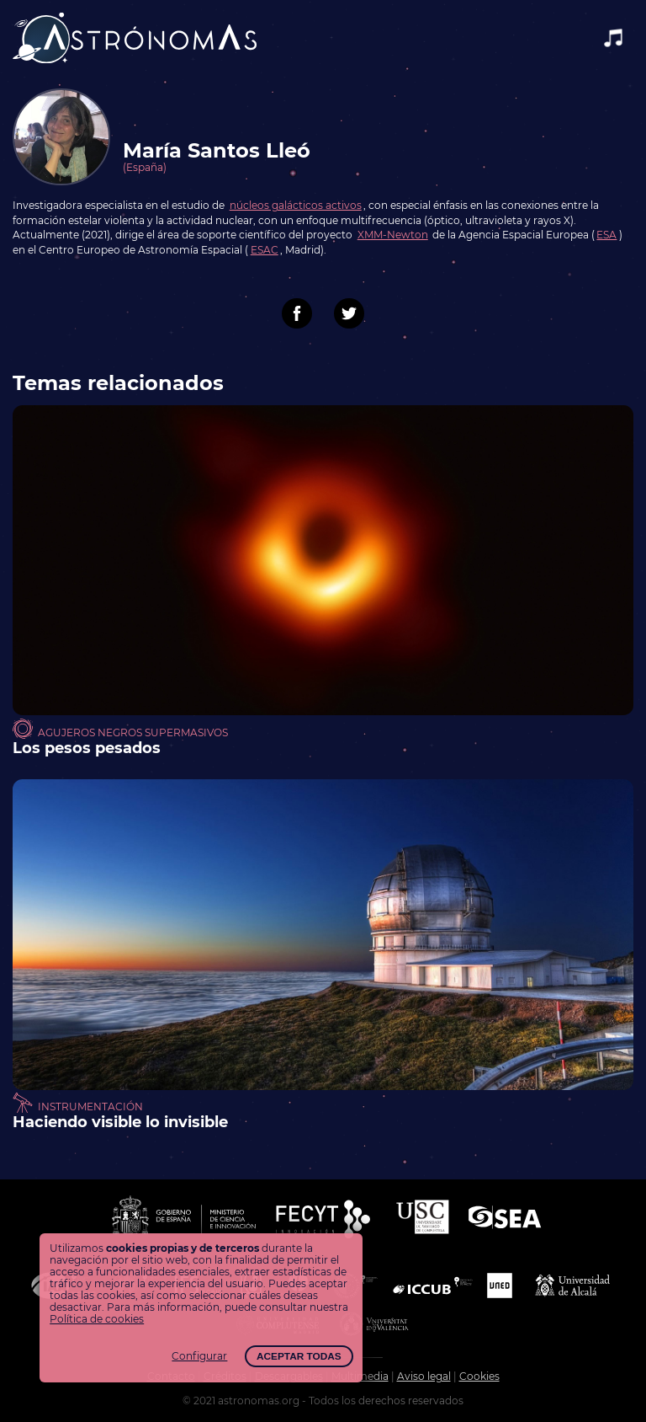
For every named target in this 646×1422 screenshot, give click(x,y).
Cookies (479, 1376)
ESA (606, 235)
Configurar (199, 1356)
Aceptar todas (299, 1356)
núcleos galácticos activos (296, 205)
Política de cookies (97, 1319)
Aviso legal (424, 1376)
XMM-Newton (392, 235)
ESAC (264, 250)
